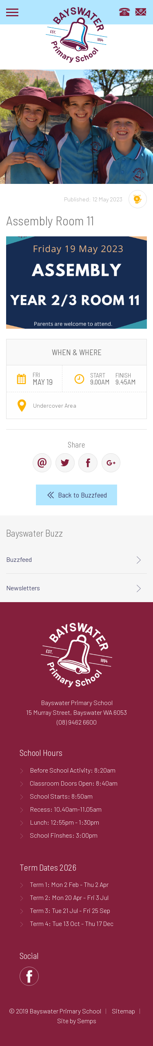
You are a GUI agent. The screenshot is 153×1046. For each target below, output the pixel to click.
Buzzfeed (19, 559)
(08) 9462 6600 (77, 722)
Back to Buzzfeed (82, 494)
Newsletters (23, 588)
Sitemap (123, 1011)
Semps (86, 1020)
